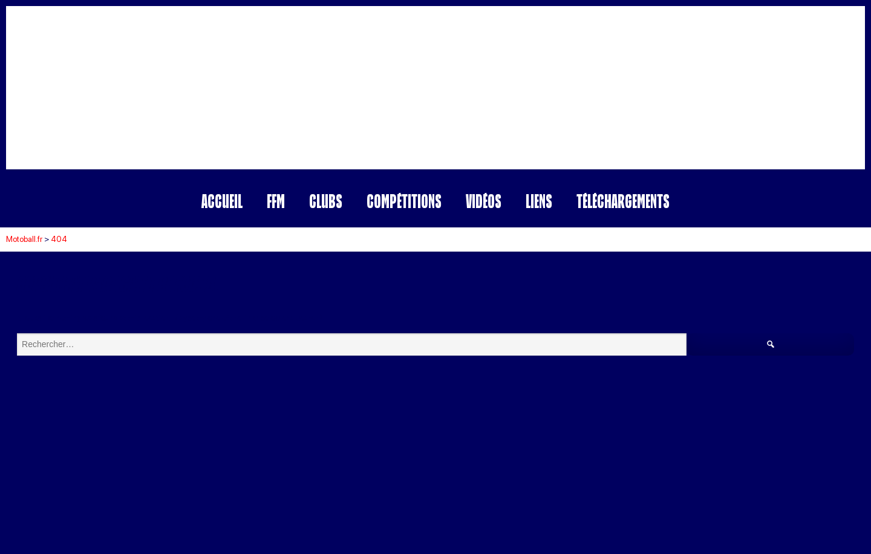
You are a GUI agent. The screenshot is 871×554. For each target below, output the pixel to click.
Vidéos (483, 201)
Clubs (325, 201)
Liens (539, 201)
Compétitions (404, 201)
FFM (276, 201)
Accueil (222, 201)
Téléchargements (623, 201)
